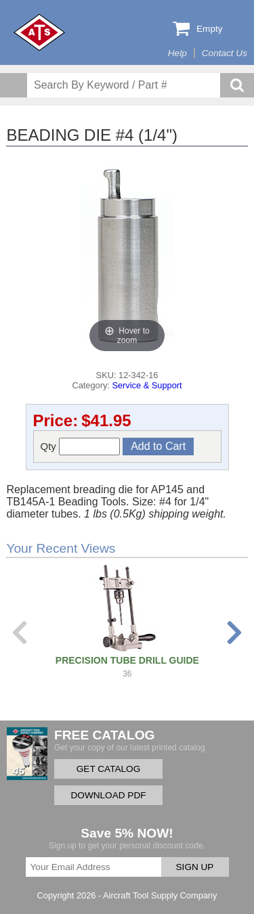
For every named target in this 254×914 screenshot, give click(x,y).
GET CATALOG (108, 769)
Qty (81, 446)
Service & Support (147, 385)
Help (177, 53)
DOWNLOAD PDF (108, 795)
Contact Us (224, 53)
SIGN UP (195, 867)
